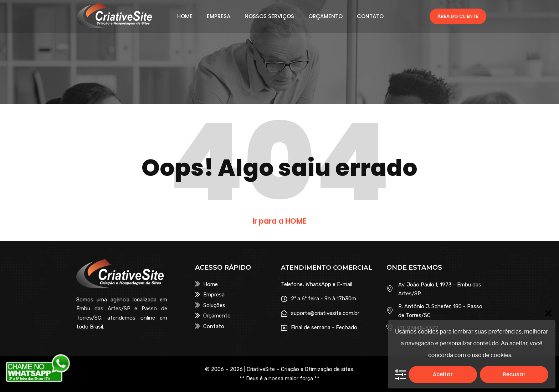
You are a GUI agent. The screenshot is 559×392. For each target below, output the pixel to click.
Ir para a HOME (279, 221)
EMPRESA (218, 16)
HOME (185, 16)
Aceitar (443, 374)
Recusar (514, 374)
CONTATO (370, 16)
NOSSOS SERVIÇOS (269, 16)
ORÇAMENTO (325, 16)
